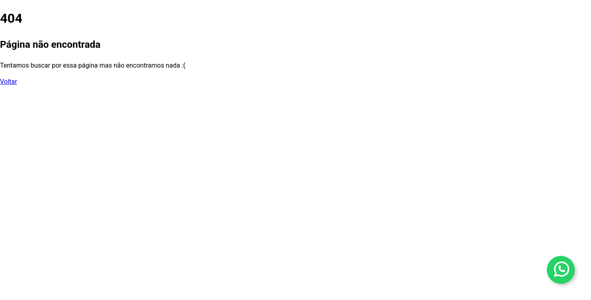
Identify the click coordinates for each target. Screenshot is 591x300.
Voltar (8, 81)
